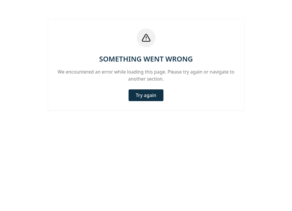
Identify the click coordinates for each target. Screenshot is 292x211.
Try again (146, 95)
